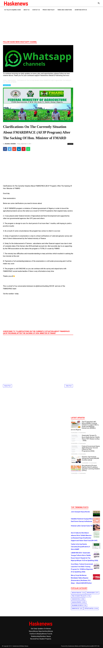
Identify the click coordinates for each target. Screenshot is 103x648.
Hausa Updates (76, 602)
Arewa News (91, 592)
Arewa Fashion (76, 592)
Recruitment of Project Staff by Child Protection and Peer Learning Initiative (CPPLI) (91, 468)
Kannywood (75, 608)
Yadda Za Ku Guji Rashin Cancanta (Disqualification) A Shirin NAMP (80, 546)
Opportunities (7, 85)
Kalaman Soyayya (77, 605)
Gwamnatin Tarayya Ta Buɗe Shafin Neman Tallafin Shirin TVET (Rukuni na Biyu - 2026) (91, 438)
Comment (70, 144)
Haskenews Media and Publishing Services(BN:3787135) (83, 646)
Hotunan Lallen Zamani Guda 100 (82, 526)
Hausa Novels (76, 599)
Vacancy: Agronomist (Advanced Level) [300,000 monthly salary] (90, 458)
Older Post (69, 386)
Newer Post (7, 386)
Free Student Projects (79, 596)
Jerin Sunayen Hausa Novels (80, 512)
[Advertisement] (51, 24)
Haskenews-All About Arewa (20, 646)
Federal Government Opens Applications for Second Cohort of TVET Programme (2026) (91, 448)
